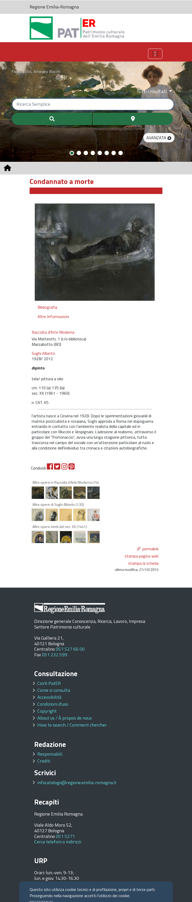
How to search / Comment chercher (72, 724)
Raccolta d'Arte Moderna (53, 332)
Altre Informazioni (53, 316)
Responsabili (49, 753)
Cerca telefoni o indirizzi (57, 841)
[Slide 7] (113, 153)
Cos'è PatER (49, 683)
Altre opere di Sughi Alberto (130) (58, 504)
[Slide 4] (93, 153)
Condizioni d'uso (52, 704)
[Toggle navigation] (155, 54)
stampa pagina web (142, 556)
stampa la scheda (143, 563)
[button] (159, 138)
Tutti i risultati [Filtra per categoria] (152, 91)
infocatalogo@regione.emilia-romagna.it (76, 782)
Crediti (43, 760)
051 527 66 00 (70, 648)
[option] (95, 252)
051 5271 (65, 836)
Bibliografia (47, 307)
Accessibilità (49, 697)
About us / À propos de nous (64, 717)
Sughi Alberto (43, 353)
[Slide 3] (86, 153)
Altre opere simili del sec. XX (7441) (59, 526)
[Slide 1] (71, 153)
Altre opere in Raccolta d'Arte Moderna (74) (65, 482)
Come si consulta (53, 690)
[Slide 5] (100, 153)
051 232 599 (54, 654)
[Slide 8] (120, 153)
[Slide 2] (79, 153)
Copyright (47, 711)
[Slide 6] (106, 153)
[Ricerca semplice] (93, 104)
